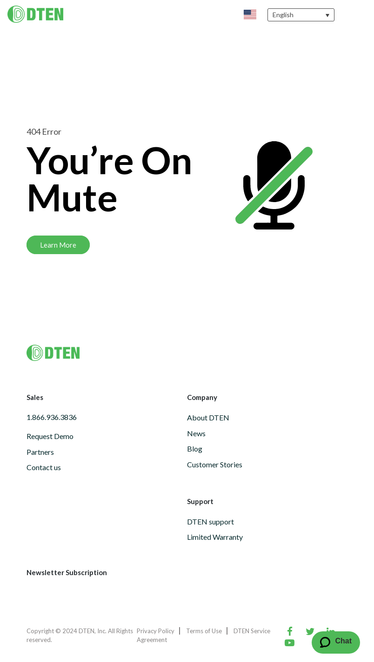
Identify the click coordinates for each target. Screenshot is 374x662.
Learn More (58, 245)
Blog (194, 448)
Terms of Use (204, 631)
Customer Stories (214, 464)
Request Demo (50, 436)
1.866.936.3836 (52, 417)
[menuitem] (300, 14)
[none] (300, 14)
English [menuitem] (283, 15)
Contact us (44, 467)
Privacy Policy (155, 631)
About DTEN (208, 417)
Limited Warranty (215, 536)
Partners (40, 451)
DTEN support (210, 521)
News (196, 433)
